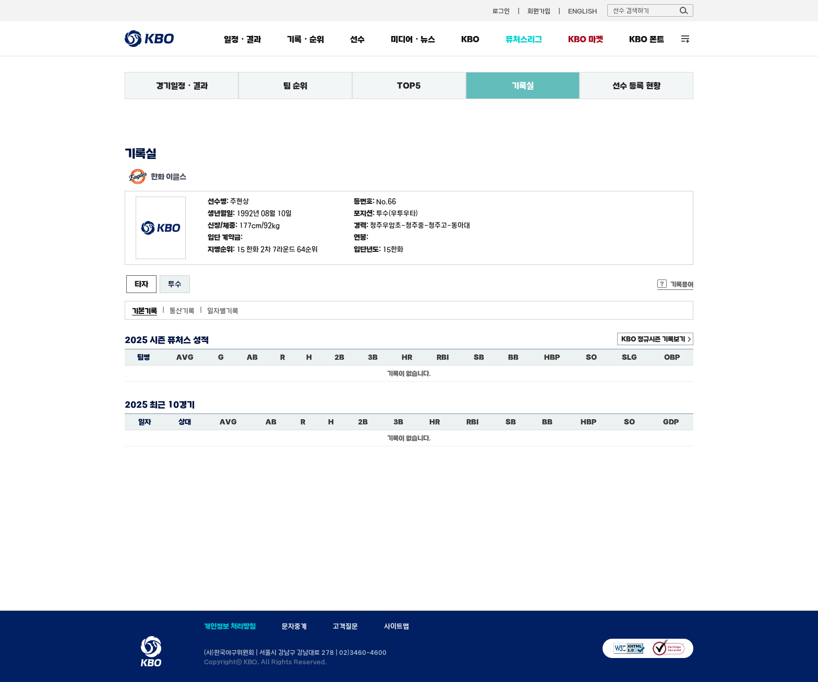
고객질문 (345, 626)
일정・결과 (242, 39)
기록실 (523, 85)
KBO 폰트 (646, 39)
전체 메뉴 (685, 39)
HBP (552, 357)
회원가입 (538, 11)
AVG (185, 357)
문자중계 (294, 626)
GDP (671, 422)
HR (407, 357)
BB (513, 357)
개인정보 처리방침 (230, 626)
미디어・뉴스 (413, 39)
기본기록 (144, 311)
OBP (672, 357)
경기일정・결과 (182, 85)
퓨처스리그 (524, 39)
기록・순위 (305, 39)
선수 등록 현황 (636, 85)
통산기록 (182, 311)
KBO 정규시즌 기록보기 (653, 339)
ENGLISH (582, 11)
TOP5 (409, 85)
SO (591, 357)
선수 (357, 39)
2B (339, 357)
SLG (629, 357)
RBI (443, 357)
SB (479, 357)
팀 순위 (295, 85)
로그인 (501, 11)
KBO (470, 39)
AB (252, 357)
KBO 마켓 (585, 39)
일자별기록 (222, 311)
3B (373, 357)
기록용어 (681, 284)
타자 (141, 283)
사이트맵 (396, 626)
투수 (175, 283)
